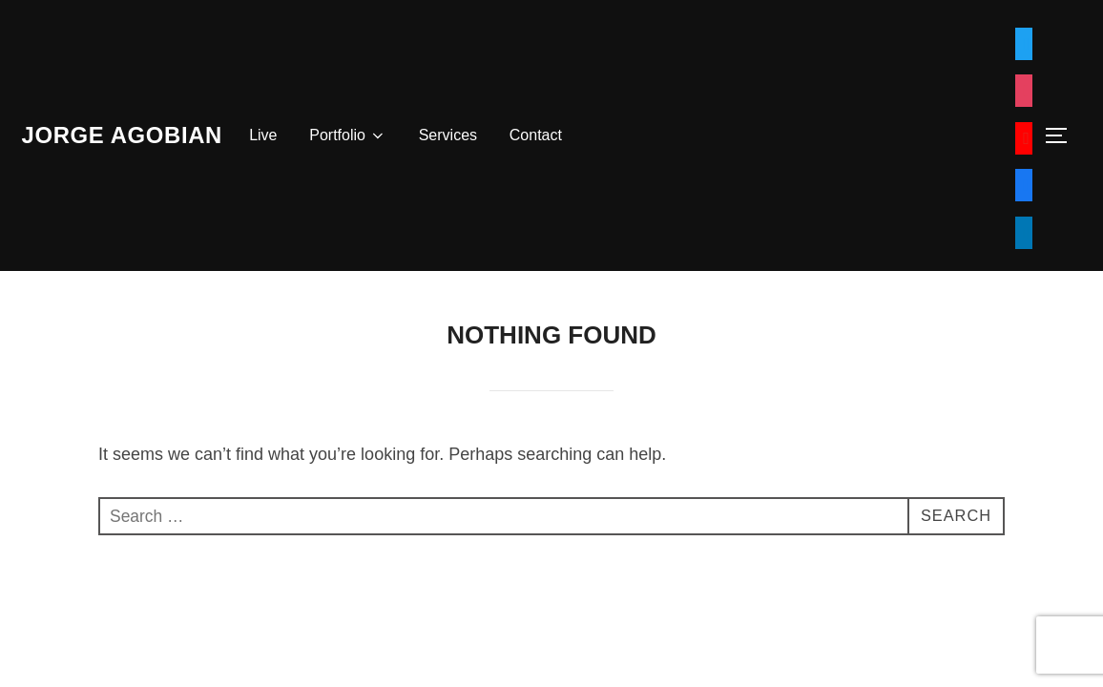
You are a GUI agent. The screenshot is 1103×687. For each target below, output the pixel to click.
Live (285, 135)
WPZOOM (1053, 573)
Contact (557, 135)
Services (469, 135)
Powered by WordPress (89, 573)
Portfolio (369, 135)
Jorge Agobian (133, 134)
